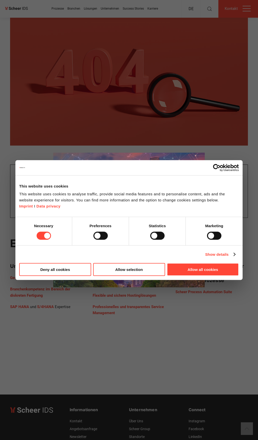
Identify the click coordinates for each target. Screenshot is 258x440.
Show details (217, 254)
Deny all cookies (55, 269)
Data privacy (48, 206)
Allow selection (129, 269)
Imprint (26, 206)
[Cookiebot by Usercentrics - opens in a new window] (217, 167)
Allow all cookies (203, 269)
